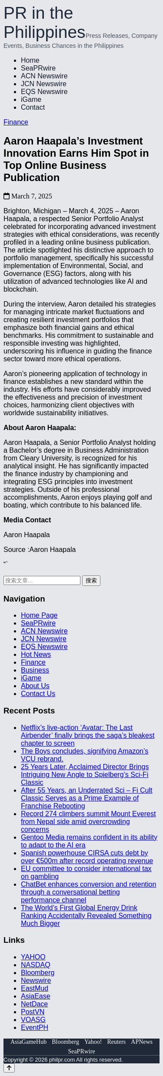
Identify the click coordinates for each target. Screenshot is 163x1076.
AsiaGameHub (28, 1042)
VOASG (33, 1019)
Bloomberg (37, 972)
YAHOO (33, 957)
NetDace (34, 1004)
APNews (142, 1042)
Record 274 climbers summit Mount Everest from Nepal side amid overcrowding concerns (88, 821)
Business (35, 670)
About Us (35, 685)
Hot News (36, 654)
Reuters (116, 1042)
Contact (33, 107)
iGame (31, 99)
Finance (15, 122)
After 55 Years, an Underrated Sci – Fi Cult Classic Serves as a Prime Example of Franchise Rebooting (86, 798)
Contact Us (38, 693)
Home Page (39, 615)
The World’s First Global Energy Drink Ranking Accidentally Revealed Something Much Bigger (86, 915)
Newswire (36, 980)
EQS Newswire (44, 91)
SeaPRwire (38, 68)
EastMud (34, 988)
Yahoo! (93, 1042)
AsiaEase (35, 996)
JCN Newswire (44, 83)
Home (30, 60)
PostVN (32, 1011)
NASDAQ (35, 964)
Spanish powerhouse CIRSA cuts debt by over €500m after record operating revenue (87, 856)
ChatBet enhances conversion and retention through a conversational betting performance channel (88, 892)
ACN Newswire (44, 76)
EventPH (34, 1027)
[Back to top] (9, 1068)
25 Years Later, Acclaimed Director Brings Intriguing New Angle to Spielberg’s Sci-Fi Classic (85, 774)
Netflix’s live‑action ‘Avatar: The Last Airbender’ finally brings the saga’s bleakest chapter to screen (87, 735)
